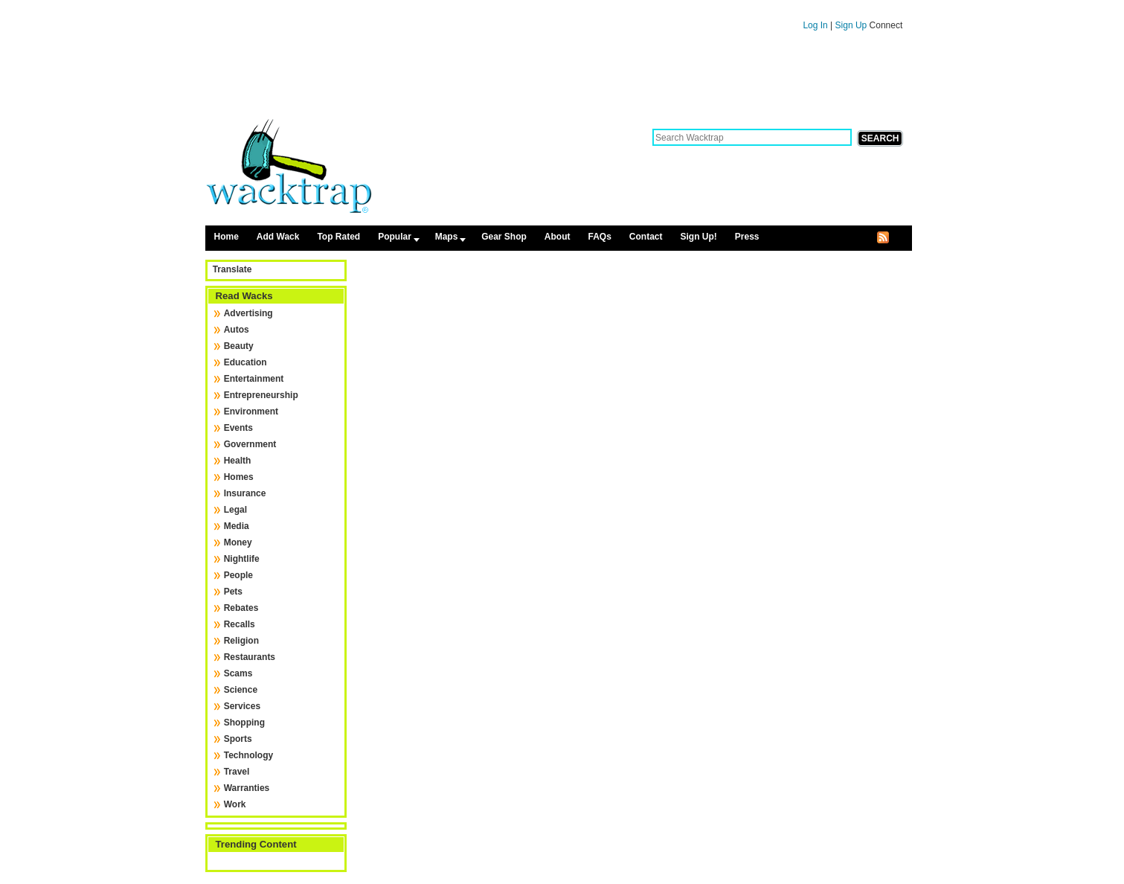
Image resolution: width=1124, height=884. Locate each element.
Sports (238, 739)
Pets (233, 591)
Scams (238, 673)
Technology (248, 755)
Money (238, 542)
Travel (237, 771)
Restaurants (249, 657)
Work (235, 804)
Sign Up (852, 25)
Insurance (245, 493)
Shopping (244, 722)
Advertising (248, 313)
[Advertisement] (558, 80)
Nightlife (242, 559)
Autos (236, 329)
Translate (232, 269)
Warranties (247, 788)
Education (245, 362)
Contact (646, 236)
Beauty (239, 346)
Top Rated (338, 236)
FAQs (599, 236)
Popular (394, 236)
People (238, 575)
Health (237, 460)
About (558, 236)
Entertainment (254, 379)
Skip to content (558, 6)
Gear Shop (504, 236)
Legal (235, 510)
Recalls (239, 624)
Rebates (241, 608)
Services (242, 706)
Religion (241, 640)
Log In (815, 25)
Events (238, 428)
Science (240, 690)
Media (236, 526)
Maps (446, 236)
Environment (251, 411)
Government (250, 444)
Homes (239, 477)
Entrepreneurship (261, 395)
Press (747, 236)
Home (226, 236)
